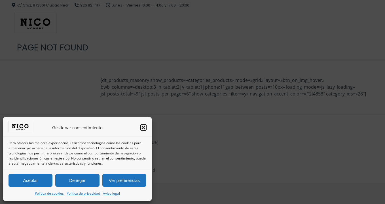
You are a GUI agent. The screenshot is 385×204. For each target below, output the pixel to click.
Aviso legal (111, 193)
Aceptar (30, 180)
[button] (143, 127)
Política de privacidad (83, 193)
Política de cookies (49, 193)
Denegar (77, 180)
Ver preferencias (124, 180)
